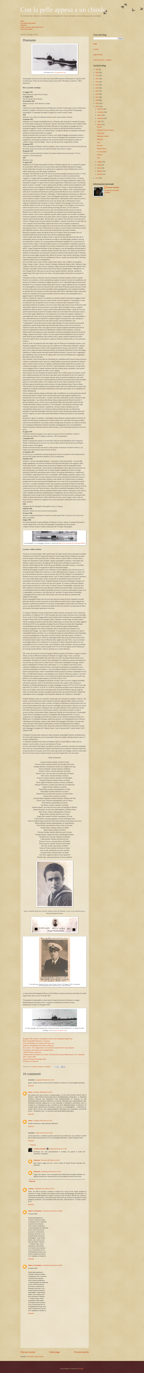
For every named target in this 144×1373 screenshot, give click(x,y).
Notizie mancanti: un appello (102, 60)
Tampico (99, 155)
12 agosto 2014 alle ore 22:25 (44, 1080)
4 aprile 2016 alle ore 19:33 (44, 1133)
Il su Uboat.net (30, 1061)
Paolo (30, 1092)
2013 (97, 178)
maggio (99, 162)
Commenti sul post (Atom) (35, 1356)
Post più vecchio (81, 1352)
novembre (100, 112)
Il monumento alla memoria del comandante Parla (38, 1050)
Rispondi (31, 1086)
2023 (97, 79)
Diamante (100, 139)
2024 (97, 75)
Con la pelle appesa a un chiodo (63, 9)
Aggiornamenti (98, 54)
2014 (97, 106)
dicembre (100, 109)
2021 (97, 85)
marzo (99, 168)
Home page (54, 1352)
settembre (100, 118)
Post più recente (27, 1352)
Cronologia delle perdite (28, 23)
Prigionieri (23, 25)
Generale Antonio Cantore (105, 130)
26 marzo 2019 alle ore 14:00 (50, 1160)
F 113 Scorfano (102, 152)
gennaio (100, 174)
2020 (97, 88)
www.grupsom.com (59, 72)
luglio (99, 121)
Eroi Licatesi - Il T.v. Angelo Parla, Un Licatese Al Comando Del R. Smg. (48, 1048)
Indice (22, 21)
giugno (99, 124)
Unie (98, 158)
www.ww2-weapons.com (58, 1030)
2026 (97, 69)
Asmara (99, 127)
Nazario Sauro (101, 148)
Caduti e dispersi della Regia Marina (32, 27)
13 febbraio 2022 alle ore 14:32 (51, 1171)
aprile (99, 165)
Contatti (95, 49)
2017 (97, 97)
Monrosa (100, 145)
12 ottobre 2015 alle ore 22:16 (42, 1120)
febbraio (100, 171)
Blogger (81, 1368)
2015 (97, 103)
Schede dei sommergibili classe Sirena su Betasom (38, 1045)
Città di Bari (100, 133)
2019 (97, 91)
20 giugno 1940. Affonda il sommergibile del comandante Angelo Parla (47, 1039)
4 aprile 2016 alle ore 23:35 (58, 1149)
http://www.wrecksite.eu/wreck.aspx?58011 (72, 543)
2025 (97, 72)
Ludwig (30, 1188)
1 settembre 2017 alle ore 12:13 (44, 1188)
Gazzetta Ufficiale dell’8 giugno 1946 (34, 1059)
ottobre (99, 115)
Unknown (37, 1160)
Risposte (33, 1145)
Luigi (98, 142)
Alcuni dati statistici (26, 29)
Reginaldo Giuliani (103, 136)
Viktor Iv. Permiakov (35, 1211)
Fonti (95, 44)
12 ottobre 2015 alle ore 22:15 (42, 1092)
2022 (97, 82)
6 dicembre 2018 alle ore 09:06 (52, 1211)
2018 (97, 94)
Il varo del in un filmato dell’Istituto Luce (38, 1043)
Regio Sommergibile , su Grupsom (36, 1041)
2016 (97, 100)
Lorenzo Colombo (40, 1149)
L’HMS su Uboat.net (32, 1052)
